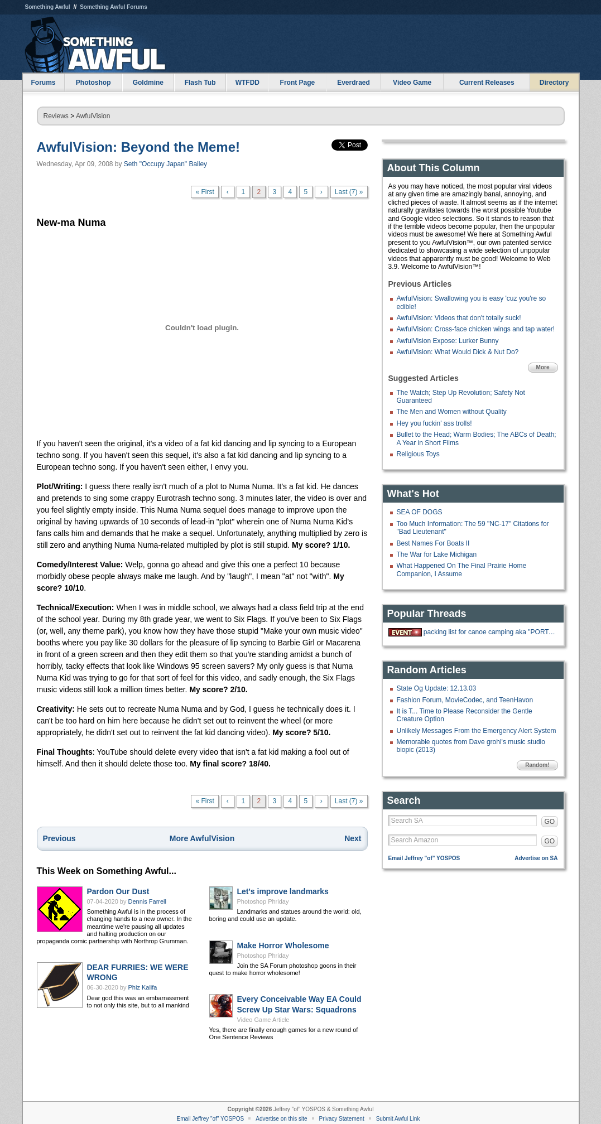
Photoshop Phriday (263, 901)
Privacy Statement (341, 1119)
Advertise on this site (281, 1119)
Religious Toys (418, 454)
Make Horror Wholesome (283, 945)
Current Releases (487, 82)
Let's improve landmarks (283, 891)
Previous (59, 838)
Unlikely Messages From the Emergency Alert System (476, 731)
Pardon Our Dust (118, 891)
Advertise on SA (536, 858)
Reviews (56, 116)
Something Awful (47, 7)
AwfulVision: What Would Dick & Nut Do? (458, 352)
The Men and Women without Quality (452, 412)
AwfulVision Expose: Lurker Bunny (448, 341)
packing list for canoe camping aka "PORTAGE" (489, 632)
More (543, 367)
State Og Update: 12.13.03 (437, 688)
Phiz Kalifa (142, 987)
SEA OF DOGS (420, 512)
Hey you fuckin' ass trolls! (434, 423)
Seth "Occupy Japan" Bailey (165, 164)
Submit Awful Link (398, 1119)
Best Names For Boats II (433, 543)
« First (204, 192)
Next (352, 838)
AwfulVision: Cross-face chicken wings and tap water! (476, 329)
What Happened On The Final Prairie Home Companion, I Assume (462, 569)
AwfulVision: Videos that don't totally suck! (459, 318)
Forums (43, 82)
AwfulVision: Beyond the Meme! (139, 147)
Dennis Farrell (147, 901)
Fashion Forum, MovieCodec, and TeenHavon (465, 700)
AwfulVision (93, 116)
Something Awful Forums (113, 7)
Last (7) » (349, 192)
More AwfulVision (202, 838)
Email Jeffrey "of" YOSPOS (424, 858)
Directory (554, 82)
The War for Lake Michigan (437, 554)
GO (550, 822)
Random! (537, 765)
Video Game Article (263, 1019)
